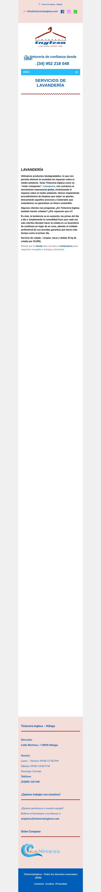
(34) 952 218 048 (53, 63)
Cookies (49, 884)
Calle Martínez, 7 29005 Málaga (39, 745)
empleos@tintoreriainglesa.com (40, 818)
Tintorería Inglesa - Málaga (51, 4)
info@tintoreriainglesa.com (42, 11)
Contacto (39, 884)
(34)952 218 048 (30, 781)
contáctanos (66, 246)
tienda (39, 246)
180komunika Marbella (54, 877)
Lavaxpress (49, 186)
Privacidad (61, 884)
